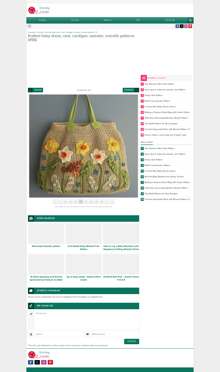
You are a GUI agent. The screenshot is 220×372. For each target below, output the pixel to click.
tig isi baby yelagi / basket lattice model (84, 278)
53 (65, 201)
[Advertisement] (83, 64)
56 (81, 201)
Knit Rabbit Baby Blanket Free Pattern (83, 248)
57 (86, 201)
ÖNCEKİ (38, 90)
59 (96, 201)
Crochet (40, 32)
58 (91, 201)
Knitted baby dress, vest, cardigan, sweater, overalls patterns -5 (71, 32)
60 (102, 201)
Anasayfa (31, 32)
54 (71, 201)
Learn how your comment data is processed (86, 345)
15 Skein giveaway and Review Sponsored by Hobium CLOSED (46, 278)
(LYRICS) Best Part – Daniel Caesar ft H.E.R (121, 278)
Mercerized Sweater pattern (46, 246)
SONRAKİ (128, 90)
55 (76, 201)
